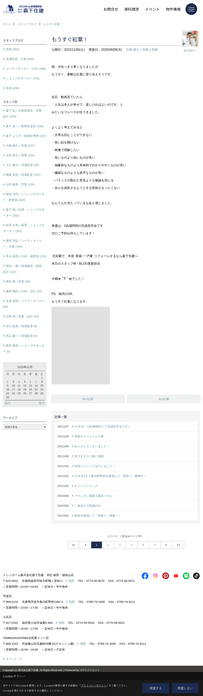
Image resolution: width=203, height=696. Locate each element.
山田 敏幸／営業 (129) (20, 184)
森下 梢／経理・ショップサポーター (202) (24, 212)
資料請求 (131, 9)
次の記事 (163, 399)
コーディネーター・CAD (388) (26, 68)
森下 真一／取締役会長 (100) (24, 126)
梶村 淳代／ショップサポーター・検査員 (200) (24, 197)
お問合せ (110, 9)
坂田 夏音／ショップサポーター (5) (24, 348)
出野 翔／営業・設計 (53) (22, 316)
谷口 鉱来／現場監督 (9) (21, 326)
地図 (71, 580)
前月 (8, 403)
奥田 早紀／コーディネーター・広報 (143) (22, 243)
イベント (152, 9)
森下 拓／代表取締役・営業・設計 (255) (24, 113)
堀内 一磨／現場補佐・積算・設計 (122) (24, 268)
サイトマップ (14, 664)
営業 (155, 49)
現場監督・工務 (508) (20, 59)
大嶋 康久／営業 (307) (20, 145)
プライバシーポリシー (93, 685)
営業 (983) (12, 49)
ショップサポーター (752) (23, 78)
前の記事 (87, 399)
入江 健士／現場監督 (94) (22, 165)
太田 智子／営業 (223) (20, 155)
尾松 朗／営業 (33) (18, 281)
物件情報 (173, 9)
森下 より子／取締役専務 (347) (26, 135)
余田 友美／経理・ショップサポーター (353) (24, 228)
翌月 (42, 403)
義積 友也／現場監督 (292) (23, 174)
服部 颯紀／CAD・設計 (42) (24, 291)
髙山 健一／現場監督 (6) (21, 335)
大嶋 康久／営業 (137, 49)
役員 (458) (12, 88)
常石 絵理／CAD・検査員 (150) (26, 256)
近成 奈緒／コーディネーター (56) (24, 303)
